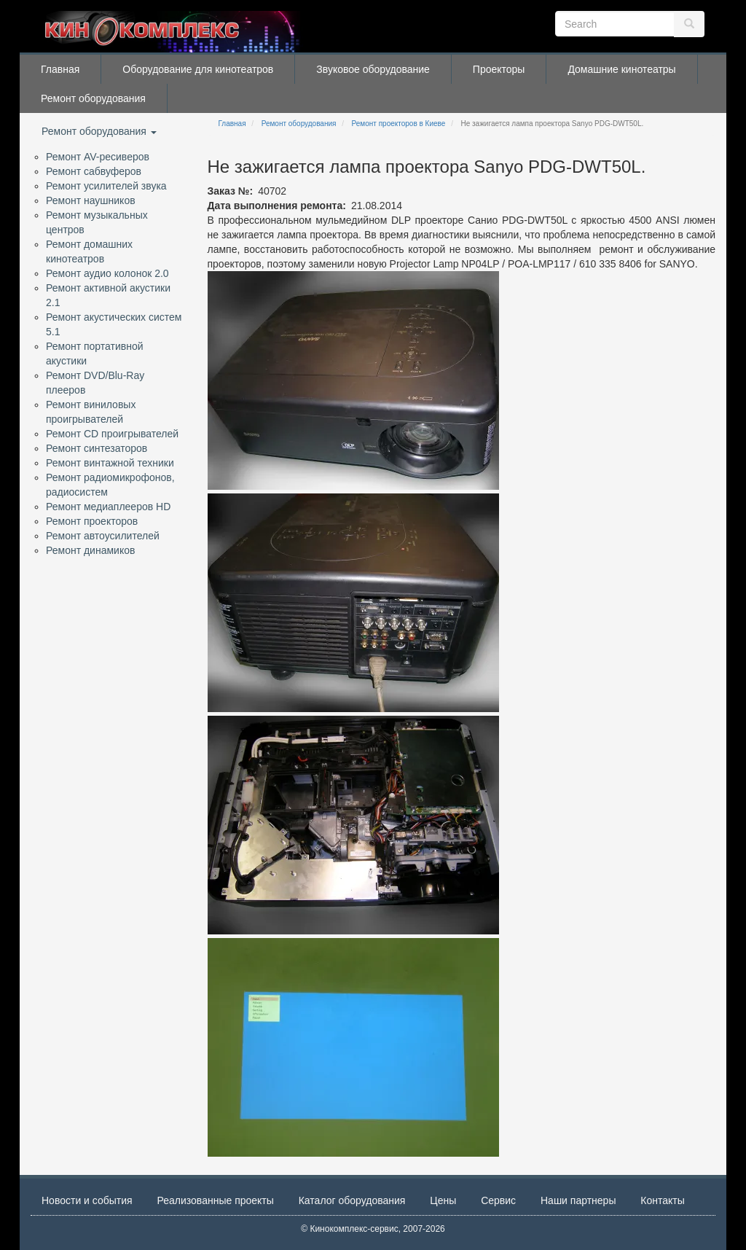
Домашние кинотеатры (621, 69)
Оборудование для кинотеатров (197, 69)
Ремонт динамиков (90, 550)
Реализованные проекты (215, 1200)
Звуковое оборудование (373, 69)
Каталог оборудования (352, 1200)
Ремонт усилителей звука (106, 186)
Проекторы (499, 69)
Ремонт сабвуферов (93, 171)
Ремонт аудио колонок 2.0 (107, 273)
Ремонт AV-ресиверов (97, 157)
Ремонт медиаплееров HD (108, 506)
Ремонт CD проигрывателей (112, 434)
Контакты (662, 1200)
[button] (353, 380)
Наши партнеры (578, 1200)
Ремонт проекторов (92, 521)
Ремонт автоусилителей (103, 536)
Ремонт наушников (91, 200)
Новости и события (87, 1200)
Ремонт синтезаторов (96, 448)
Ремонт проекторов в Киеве (399, 124)
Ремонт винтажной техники (110, 463)
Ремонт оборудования (93, 98)
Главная (60, 69)
